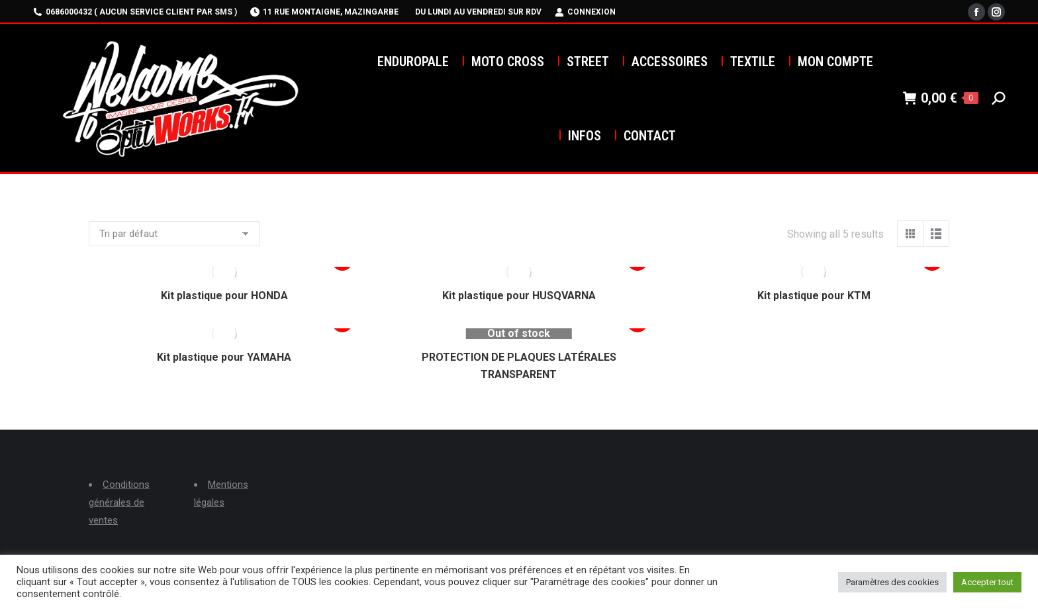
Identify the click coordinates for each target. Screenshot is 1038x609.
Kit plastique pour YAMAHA (224, 357)
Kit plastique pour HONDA (224, 295)
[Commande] (174, 233)
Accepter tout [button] (987, 582)
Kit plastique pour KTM (814, 295)
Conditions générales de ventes (119, 502)
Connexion (585, 12)
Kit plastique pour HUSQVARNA (519, 295)
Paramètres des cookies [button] (892, 582)
